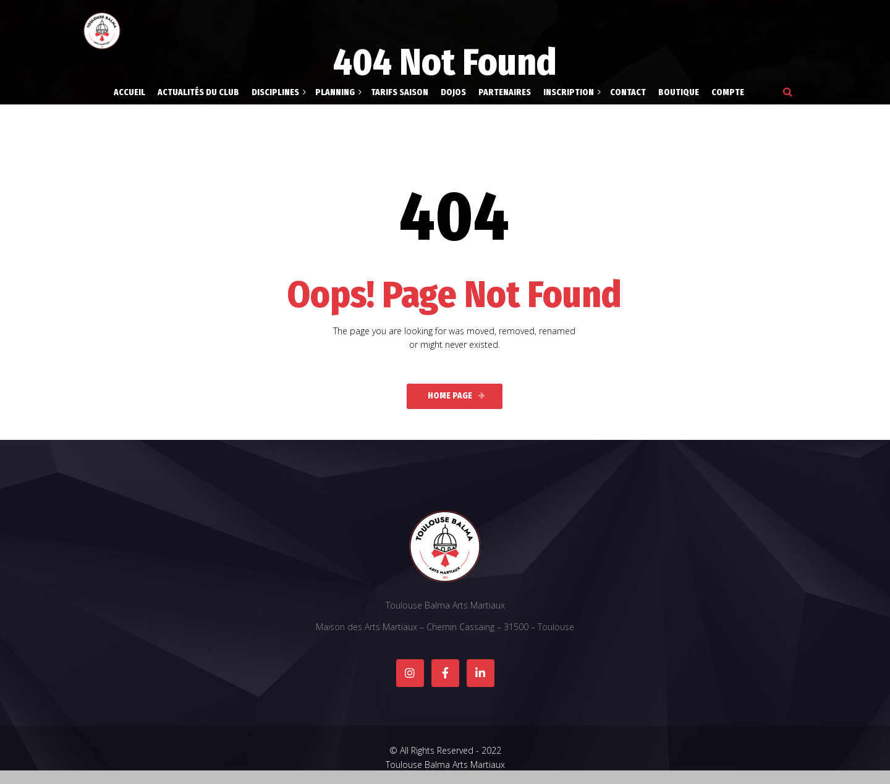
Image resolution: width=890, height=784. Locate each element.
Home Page (450, 395)
